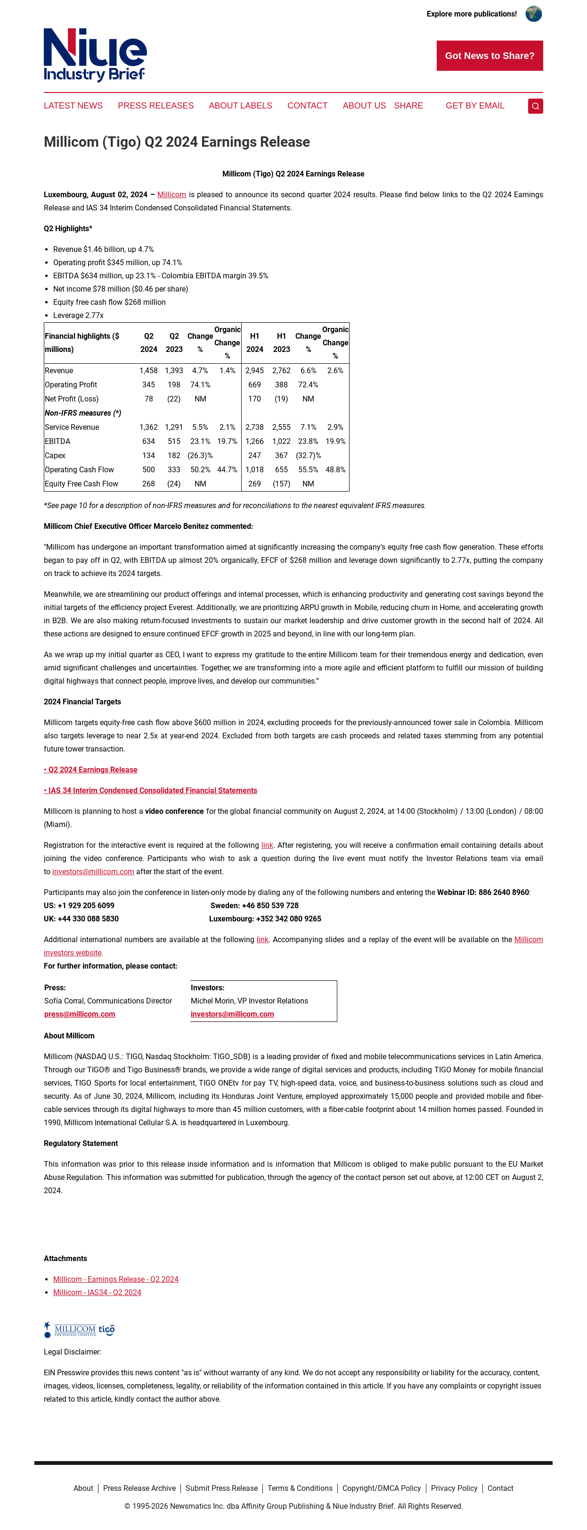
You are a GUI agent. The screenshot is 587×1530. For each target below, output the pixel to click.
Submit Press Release (222, 1488)
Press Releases (156, 105)
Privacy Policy (454, 1488)
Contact (307, 105)
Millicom (171, 194)
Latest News (73, 105)
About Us (364, 105)
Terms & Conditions (300, 1488)
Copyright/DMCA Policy (381, 1488)
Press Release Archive (139, 1488)
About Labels (240, 105)
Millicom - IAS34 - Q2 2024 (97, 1292)
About (83, 1488)
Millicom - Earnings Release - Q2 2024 (116, 1279)
